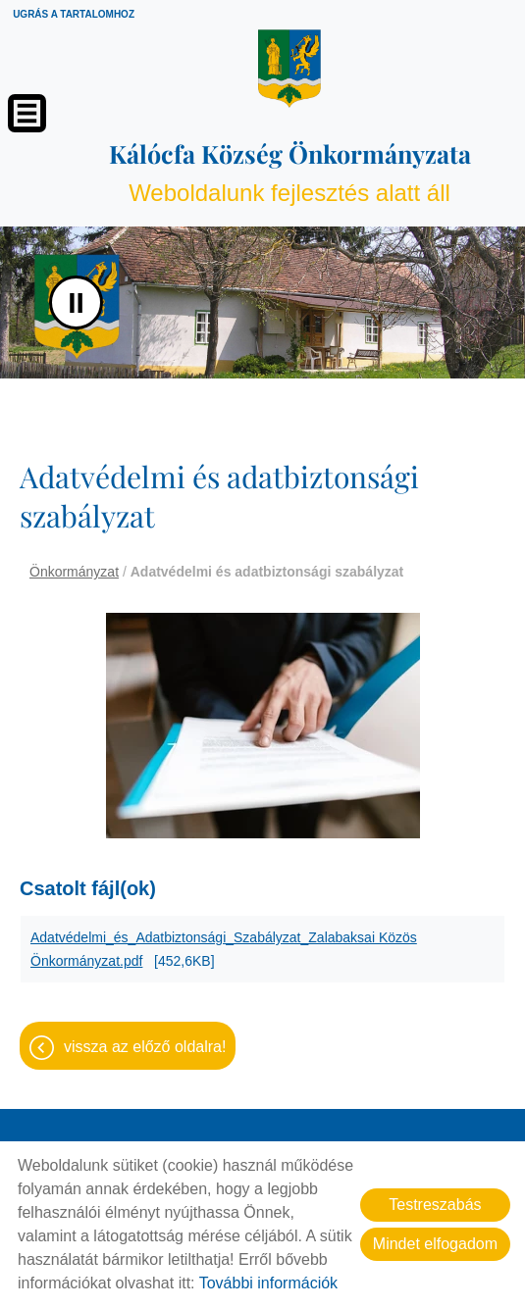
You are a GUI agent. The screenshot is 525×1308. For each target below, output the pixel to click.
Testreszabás (435, 1204)
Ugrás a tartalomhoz (73, 14)
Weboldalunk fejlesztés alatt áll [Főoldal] (290, 171)
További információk (268, 1283)
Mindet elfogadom (435, 1243)
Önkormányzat (74, 571)
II (76, 302)
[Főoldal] (289, 68)
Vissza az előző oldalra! (145, 1046)
